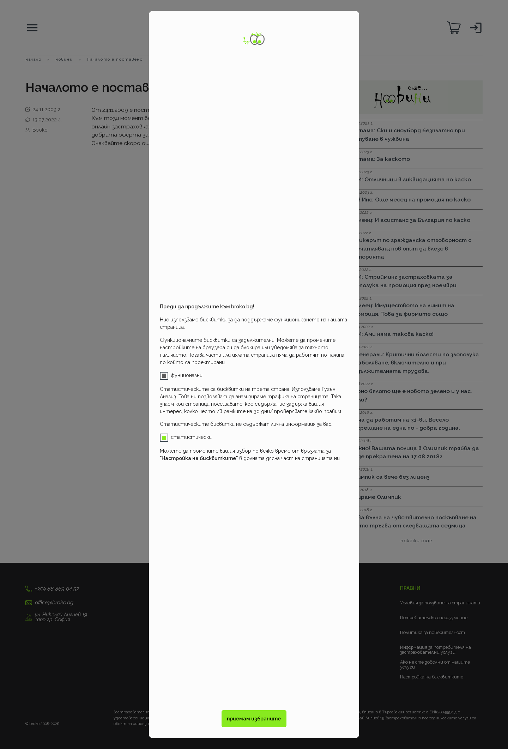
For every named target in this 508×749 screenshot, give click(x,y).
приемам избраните (254, 718)
